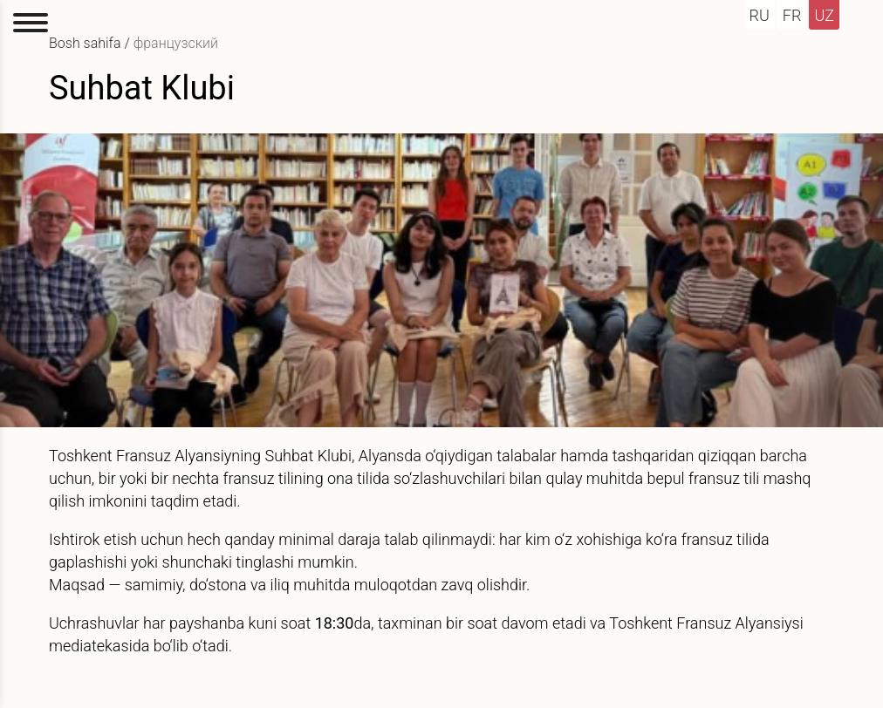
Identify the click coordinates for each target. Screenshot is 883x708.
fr (792, 15)
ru (760, 15)
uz (824, 15)
